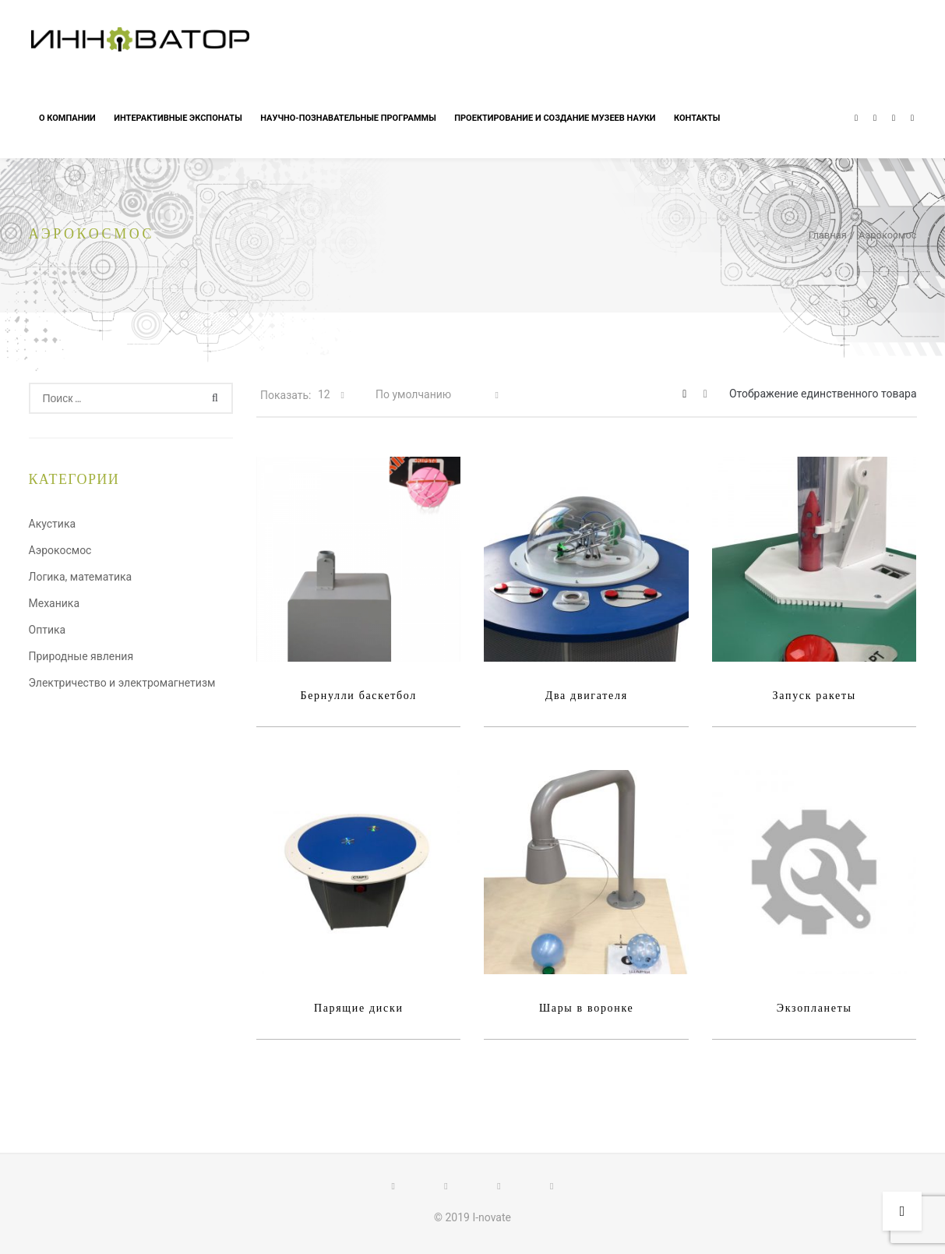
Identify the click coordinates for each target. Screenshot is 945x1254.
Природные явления (81, 656)
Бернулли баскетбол (358, 695)
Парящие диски (359, 1008)
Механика (54, 603)
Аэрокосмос (60, 550)
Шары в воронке (586, 1008)
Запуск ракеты (814, 695)
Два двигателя (586, 695)
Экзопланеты (814, 1008)
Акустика (52, 523)
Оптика (47, 629)
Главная (828, 235)
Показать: (286, 395)
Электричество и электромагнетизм (122, 682)
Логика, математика (80, 576)
